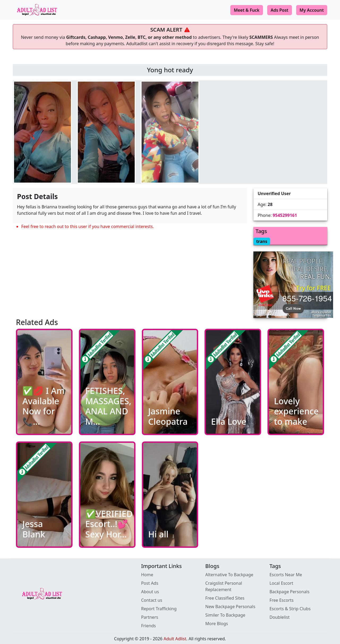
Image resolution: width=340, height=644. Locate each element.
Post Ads (149, 583)
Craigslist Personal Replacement (223, 586)
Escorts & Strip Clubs (290, 609)
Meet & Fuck (247, 10)
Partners (149, 617)
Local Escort (281, 583)
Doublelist (279, 617)
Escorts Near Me (285, 575)
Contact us (151, 600)
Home (147, 575)
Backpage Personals (289, 592)
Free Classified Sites (225, 598)
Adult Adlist (175, 639)
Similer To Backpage (225, 615)
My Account (312, 10)
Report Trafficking (159, 609)
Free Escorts (281, 600)
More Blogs (216, 623)
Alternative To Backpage (229, 575)
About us (150, 592)
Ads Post (279, 10)
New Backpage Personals (230, 606)
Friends (148, 626)
